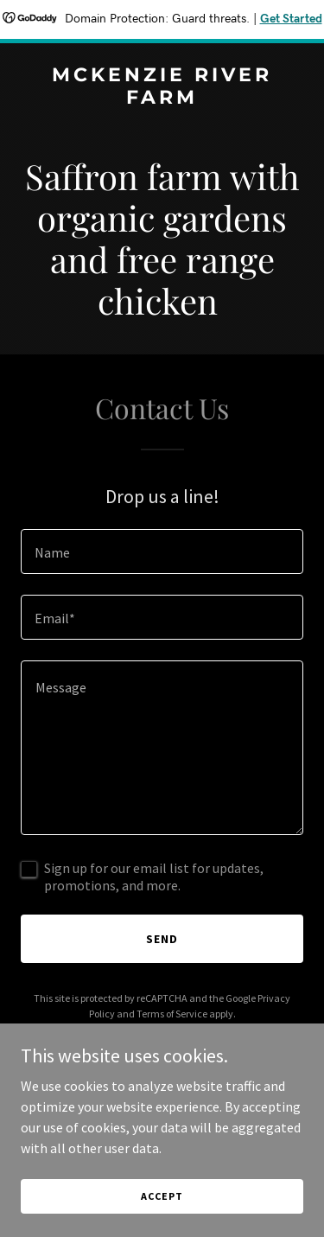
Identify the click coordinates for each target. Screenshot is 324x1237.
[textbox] (162, 551)
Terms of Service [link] (172, 1013)
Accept (161, 1195)
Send (162, 939)
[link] (162, 98)
